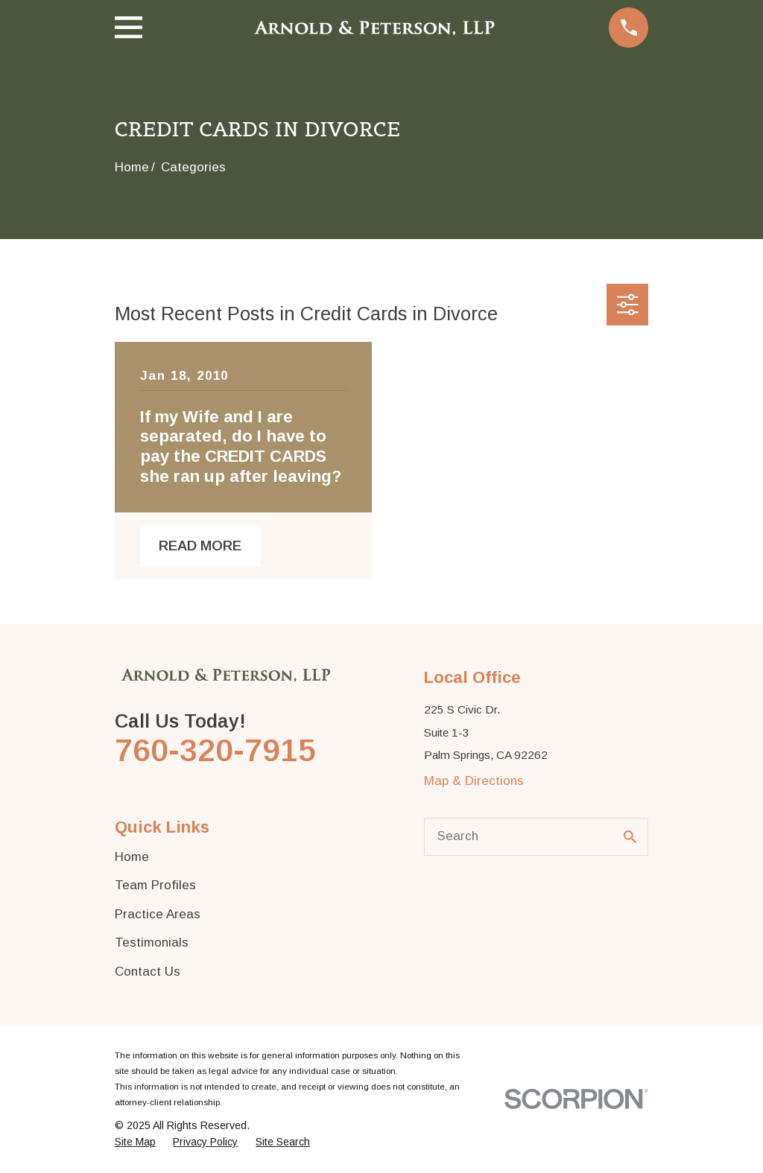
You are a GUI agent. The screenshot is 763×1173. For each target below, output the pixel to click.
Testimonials (152, 942)
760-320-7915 (215, 750)
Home (132, 857)
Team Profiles (155, 885)
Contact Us (147, 971)
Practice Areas (157, 914)
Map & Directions (474, 781)
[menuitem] (135, 1142)
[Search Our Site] (630, 836)
